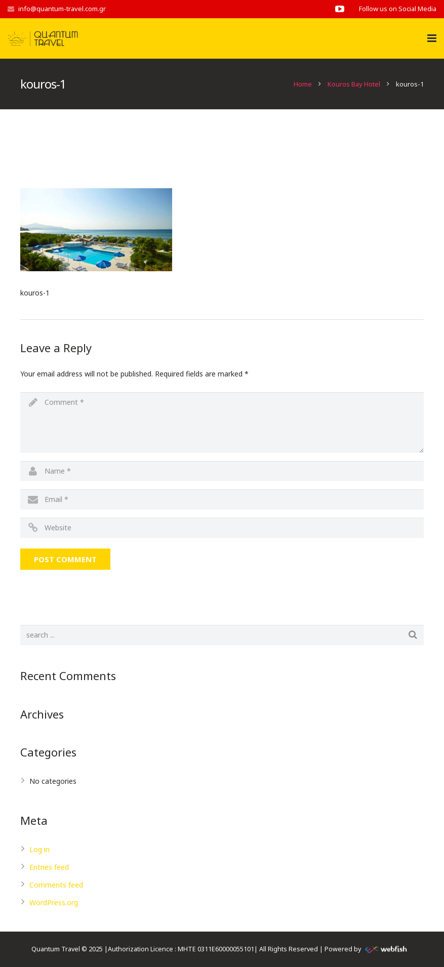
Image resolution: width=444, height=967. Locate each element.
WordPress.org (53, 902)
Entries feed (49, 867)
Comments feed (56, 885)
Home (303, 84)
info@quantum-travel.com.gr (62, 8)
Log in (39, 849)
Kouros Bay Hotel (354, 84)
